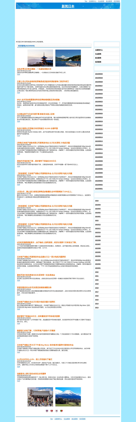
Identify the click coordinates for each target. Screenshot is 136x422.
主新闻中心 (92, 1)
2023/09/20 (99, 113)
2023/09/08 (99, 161)
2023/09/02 (99, 185)
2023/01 (98, 268)
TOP (18, 74)
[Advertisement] (68, 25)
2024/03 (98, 209)
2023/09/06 (99, 169)
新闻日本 (68, 6)
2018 (96, 288)
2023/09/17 (99, 125)
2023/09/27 (99, 86)
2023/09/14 (99, 137)
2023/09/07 (99, 165)
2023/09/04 (99, 177)
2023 (96, 220)
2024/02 (98, 212)
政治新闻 (109, 1)
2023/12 (98, 224)
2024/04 (98, 205)
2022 (96, 272)
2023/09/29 (99, 78)
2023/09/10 (99, 153)
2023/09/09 (99, 157)
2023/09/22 (99, 105)
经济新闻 (117, 1)
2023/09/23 (99, 101)
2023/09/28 (99, 82)
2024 (96, 201)
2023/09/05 (99, 173)
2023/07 (98, 244)
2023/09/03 (99, 181)
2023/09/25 (99, 94)
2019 (96, 284)
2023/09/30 (99, 74)
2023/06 (98, 248)
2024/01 (98, 216)
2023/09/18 (99, 121)
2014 (96, 303)
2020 (96, 280)
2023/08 (98, 240)
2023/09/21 (99, 109)
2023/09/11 (99, 149)
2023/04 (98, 256)
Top (86, 1)
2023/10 (98, 232)
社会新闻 (101, 1)
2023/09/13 (99, 141)
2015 (96, 300)
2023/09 (98, 236)
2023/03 (98, 260)
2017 (96, 292)
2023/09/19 (99, 117)
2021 (96, 276)
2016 (96, 296)
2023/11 (98, 228)
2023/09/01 (99, 188)
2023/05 (98, 252)
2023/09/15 (99, 133)
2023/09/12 (99, 145)
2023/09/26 (99, 90)
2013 (96, 307)
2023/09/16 (99, 129)
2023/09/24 (99, 97)
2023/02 (98, 264)
